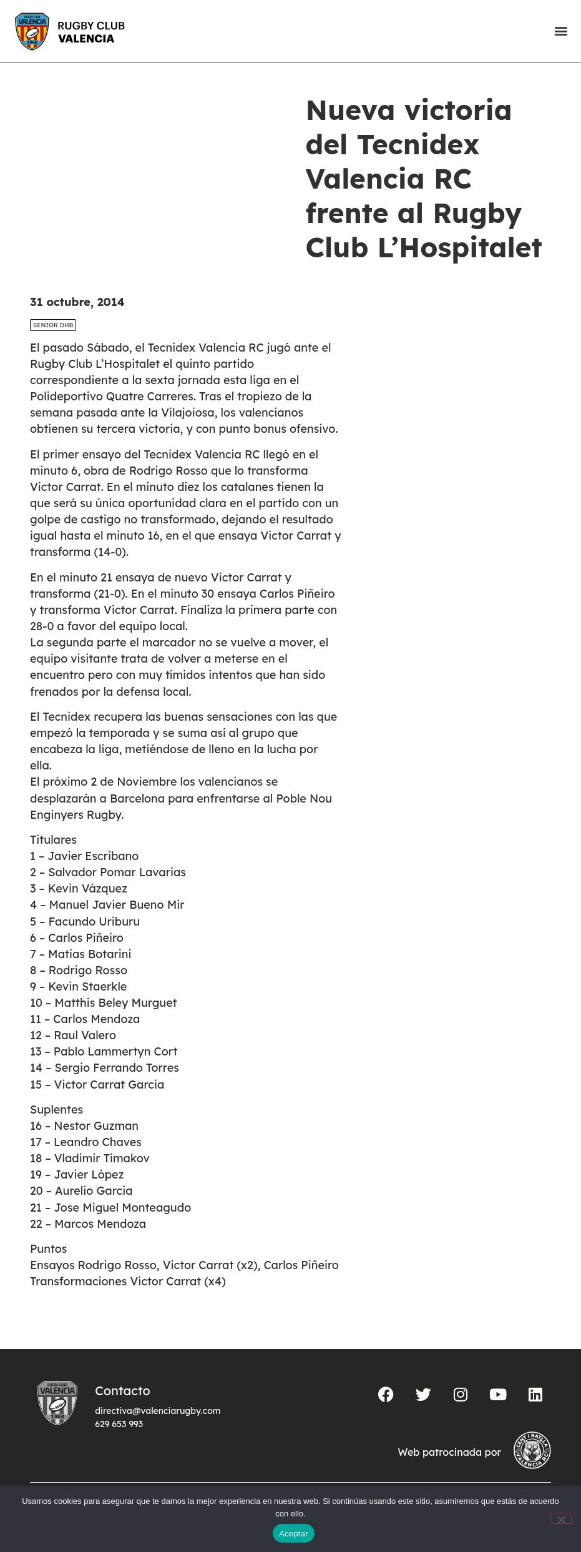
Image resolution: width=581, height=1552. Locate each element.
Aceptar (293, 1533)
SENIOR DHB (53, 325)
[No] (561, 1518)
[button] (560, 31)
